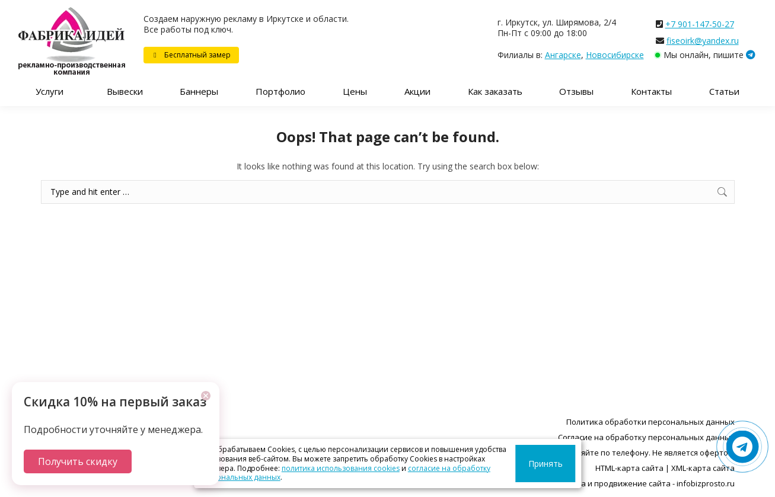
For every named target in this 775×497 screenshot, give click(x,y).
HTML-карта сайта (629, 468)
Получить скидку (77, 461)
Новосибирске (615, 54)
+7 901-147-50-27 (699, 24)
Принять (549, 463)
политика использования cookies (341, 468)
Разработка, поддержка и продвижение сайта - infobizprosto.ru (614, 483)
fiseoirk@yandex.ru (702, 40)
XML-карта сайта (703, 468)
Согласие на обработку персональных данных (646, 437)
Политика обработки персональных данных (650, 421)
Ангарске (563, 54)
